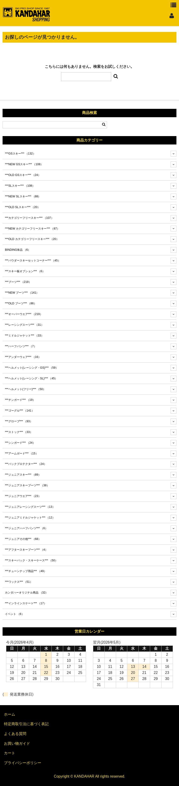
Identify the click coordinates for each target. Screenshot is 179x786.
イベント (14, 614)
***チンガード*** (20, 400)
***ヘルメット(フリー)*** (25, 389)
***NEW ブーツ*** (22, 292)
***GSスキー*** (20, 153)
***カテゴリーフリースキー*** (29, 218)
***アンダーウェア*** (23, 357)
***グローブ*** (18, 421)
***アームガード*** (21, 453)
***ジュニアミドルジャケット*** (30, 517)
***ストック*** (18, 432)
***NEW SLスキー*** (23, 196)
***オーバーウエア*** (23, 314)
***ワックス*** (18, 581)
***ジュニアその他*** (23, 539)
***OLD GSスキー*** (23, 175)
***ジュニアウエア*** (23, 496)
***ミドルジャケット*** (24, 335)
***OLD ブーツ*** (21, 303)
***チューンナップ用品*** (25, 571)
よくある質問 (15, 734)
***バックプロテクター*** (25, 464)
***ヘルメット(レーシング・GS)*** (31, 367)
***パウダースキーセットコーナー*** (32, 260)
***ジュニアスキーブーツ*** (27, 485)
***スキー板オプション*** (25, 271)
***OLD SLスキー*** (22, 207)
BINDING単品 (18, 249)
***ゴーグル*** (19, 410)
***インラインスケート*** (25, 603)
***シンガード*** (20, 442)
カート (9, 753)
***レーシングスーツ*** (24, 324)
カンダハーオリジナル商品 (26, 592)
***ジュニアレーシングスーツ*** (30, 506)
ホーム (9, 714)
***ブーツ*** (18, 282)
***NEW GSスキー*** (24, 164)
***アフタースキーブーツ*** (26, 549)
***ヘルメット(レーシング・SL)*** (31, 378)
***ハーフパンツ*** (21, 346)
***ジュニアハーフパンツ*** (26, 528)
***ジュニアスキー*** (23, 474)
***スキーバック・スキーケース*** (31, 560)
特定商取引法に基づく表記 (26, 724)
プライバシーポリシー (22, 763)
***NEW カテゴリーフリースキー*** (32, 228)
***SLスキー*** (20, 185)
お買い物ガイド (17, 743)
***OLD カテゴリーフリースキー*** (32, 239)
